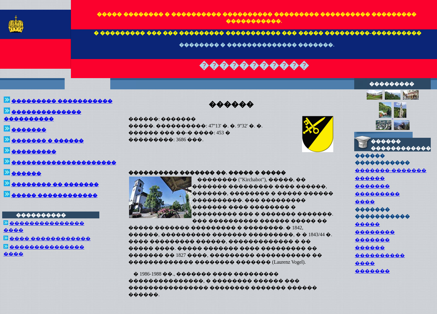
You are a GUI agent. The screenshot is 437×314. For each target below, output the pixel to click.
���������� (380, 255)
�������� (375, 232)
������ (370, 178)
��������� (377, 194)
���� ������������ (50, 238)
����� (367, 224)
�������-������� (390, 170)
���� (365, 201)
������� (372, 186)
